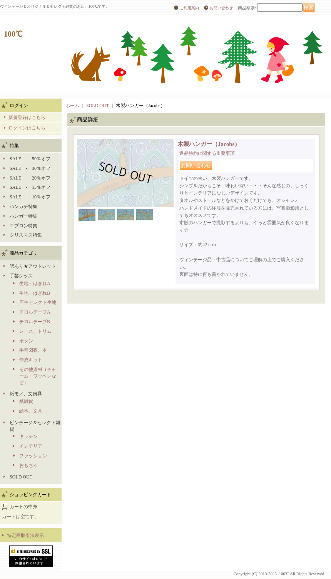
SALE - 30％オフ (30, 168)
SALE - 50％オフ (30, 158)
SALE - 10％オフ (30, 197)
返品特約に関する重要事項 (207, 153)
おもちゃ (28, 465)
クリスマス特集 (26, 235)
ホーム (72, 105)
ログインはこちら (26, 128)
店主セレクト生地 (37, 302)
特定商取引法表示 (25, 535)
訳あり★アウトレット (33, 266)
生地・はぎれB (34, 293)
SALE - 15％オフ (30, 187)
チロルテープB (34, 321)
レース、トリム (35, 331)
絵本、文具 (30, 411)
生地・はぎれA (34, 283)
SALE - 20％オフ (30, 178)
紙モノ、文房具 (26, 393)
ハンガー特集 (23, 216)
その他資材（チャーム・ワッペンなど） (37, 376)
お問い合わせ (221, 8)
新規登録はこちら (26, 117)
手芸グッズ (21, 276)
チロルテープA (34, 312)
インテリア (30, 446)
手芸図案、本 (33, 350)
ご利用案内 (189, 8)
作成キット (30, 360)
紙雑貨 (26, 401)
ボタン (26, 341)
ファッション (33, 455)
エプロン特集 (23, 225)
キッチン (28, 436)
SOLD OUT (21, 477)
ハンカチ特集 (23, 206)
